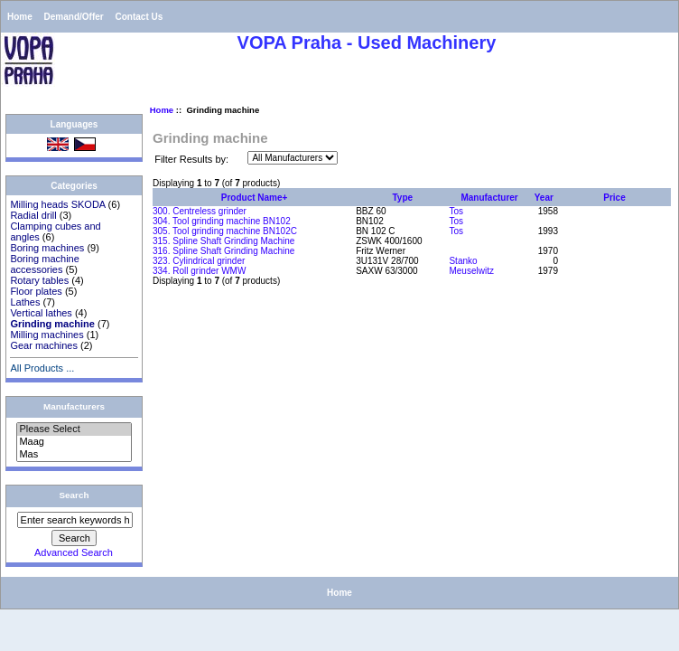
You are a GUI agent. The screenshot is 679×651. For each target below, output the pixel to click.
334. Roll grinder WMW (199, 271)
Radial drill (33, 215)
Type (403, 198)
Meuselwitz (471, 271)
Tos (456, 211)
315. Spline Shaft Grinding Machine (223, 241)
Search (74, 495)
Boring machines (47, 247)
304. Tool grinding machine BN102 (222, 221)
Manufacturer (488, 198)
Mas (73, 454)
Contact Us (139, 17)
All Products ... (42, 368)
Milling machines (46, 334)
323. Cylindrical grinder (199, 261)
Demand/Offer (74, 17)
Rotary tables (39, 280)
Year (544, 198)
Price (614, 198)
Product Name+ (254, 198)
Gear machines (44, 345)
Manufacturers (74, 406)
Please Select (73, 429)
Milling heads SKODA (57, 204)
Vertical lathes (40, 312)
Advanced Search (73, 552)
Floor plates (35, 291)
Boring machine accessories (44, 264)
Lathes (25, 302)
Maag (73, 442)
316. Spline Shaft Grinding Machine (223, 251)
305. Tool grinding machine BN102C (225, 231)
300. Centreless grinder (199, 211)
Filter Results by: (191, 159)
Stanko (463, 261)
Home (20, 17)
